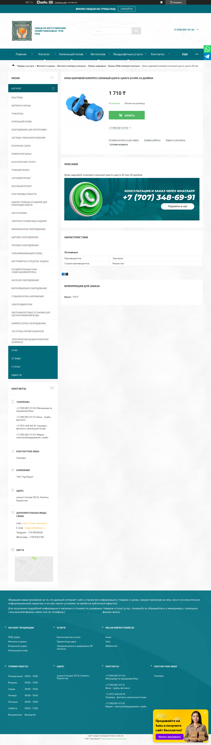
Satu (108, 641)
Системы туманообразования (28, 137)
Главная (21, 54)
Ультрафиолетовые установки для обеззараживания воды (31, 314)
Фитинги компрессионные (71, 65)
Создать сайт (61, 2)
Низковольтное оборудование (28, 229)
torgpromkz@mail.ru (34, 527)
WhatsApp (95, 611)
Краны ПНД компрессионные (124, 65)
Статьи (16, 366)
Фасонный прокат (22, 186)
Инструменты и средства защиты (30, 261)
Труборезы (17, 113)
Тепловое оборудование (25, 245)
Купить (130, 115)
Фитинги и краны (46, 65)
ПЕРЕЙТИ (127, 8)
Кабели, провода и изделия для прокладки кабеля (29, 203)
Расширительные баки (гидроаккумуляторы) (24, 270)
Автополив (98, 54)
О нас (15, 350)
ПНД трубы (17, 97)
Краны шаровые (97, 65)
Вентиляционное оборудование (29, 288)
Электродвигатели (22, 304)
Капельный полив (71, 54)
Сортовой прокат (21, 178)
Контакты (157, 54)
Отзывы (16, 358)
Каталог (44, 54)
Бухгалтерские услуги (23, 162)
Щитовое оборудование (25, 237)
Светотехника (19, 213)
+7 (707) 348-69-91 (76, 611)
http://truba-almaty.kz (35, 523)
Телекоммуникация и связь (27, 253)
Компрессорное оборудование (29, 323)
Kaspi (108, 637)
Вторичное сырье (21, 145)
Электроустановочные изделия (29, 221)
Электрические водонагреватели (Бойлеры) (30, 341)
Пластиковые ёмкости (24, 194)
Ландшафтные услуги (128, 54)
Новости (17, 375)
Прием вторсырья (21, 154)
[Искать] (136, 30)
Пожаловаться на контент (114, 738)
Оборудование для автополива (29, 129)
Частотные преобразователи (28, 331)
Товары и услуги (25, 65)
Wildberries (112, 646)
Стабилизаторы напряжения (28, 296)
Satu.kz (120, 735)
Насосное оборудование (25, 280)
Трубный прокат (21, 170)
